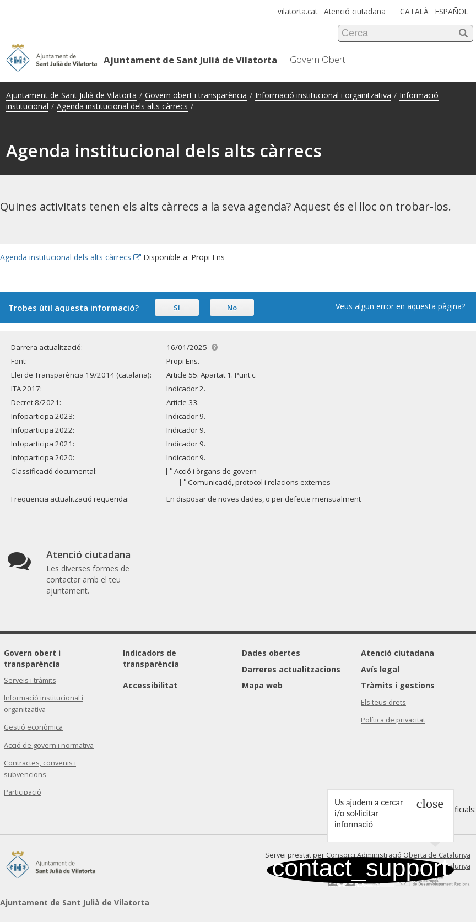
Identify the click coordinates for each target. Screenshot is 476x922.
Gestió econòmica (33, 727)
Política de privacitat (393, 720)
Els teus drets (383, 702)
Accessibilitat (150, 685)
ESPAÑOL (451, 11)
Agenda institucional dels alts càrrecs (122, 106)
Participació (22, 792)
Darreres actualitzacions (291, 669)
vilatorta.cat (297, 11)
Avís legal (380, 669)
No (232, 307)
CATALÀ (414, 11)
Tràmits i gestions (398, 685)
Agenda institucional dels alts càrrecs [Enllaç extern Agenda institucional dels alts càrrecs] (70, 257)
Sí (177, 307)
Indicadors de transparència (151, 658)
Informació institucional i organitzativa (323, 95)
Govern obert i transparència (196, 95)
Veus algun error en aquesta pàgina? (400, 306)
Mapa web (262, 685)
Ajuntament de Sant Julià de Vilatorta (71, 95)
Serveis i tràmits (30, 680)
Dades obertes (271, 653)
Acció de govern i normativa (49, 745)
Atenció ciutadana (355, 11)
